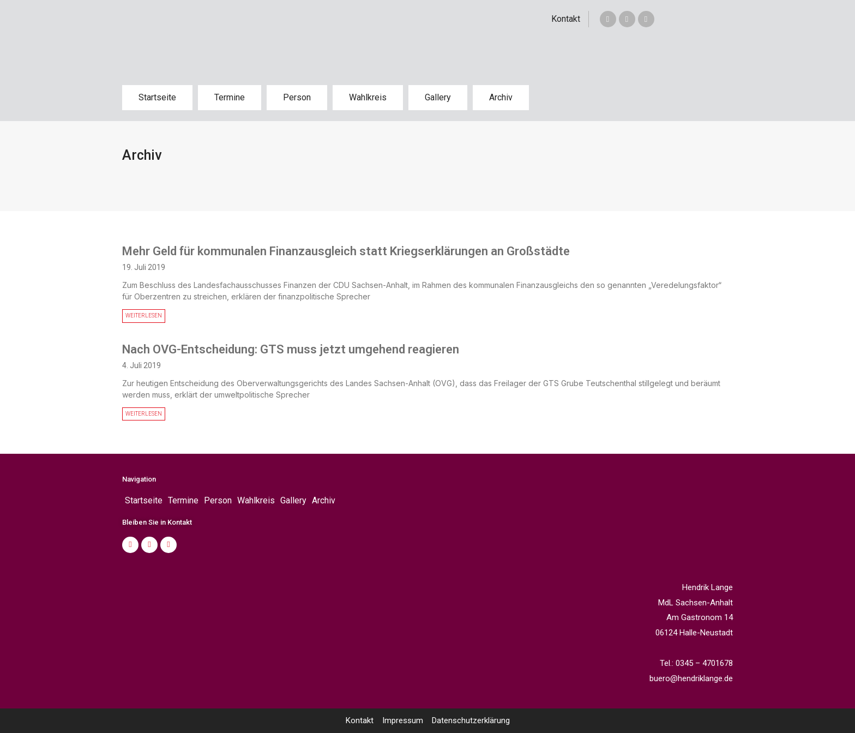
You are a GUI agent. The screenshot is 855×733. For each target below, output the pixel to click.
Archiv (501, 97)
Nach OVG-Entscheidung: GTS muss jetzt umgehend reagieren (290, 349)
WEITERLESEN (143, 316)
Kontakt (565, 19)
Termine (229, 97)
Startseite (157, 97)
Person (297, 97)
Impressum (402, 720)
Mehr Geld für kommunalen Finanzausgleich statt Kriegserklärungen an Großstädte (346, 251)
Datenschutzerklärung (471, 720)
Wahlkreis (368, 97)
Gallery (438, 97)
